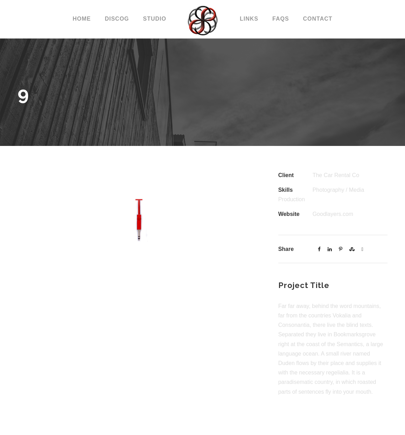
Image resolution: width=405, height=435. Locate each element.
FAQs (280, 19)
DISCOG (117, 19)
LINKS (249, 19)
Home (81, 19)
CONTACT (318, 19)
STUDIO (154, 19)
